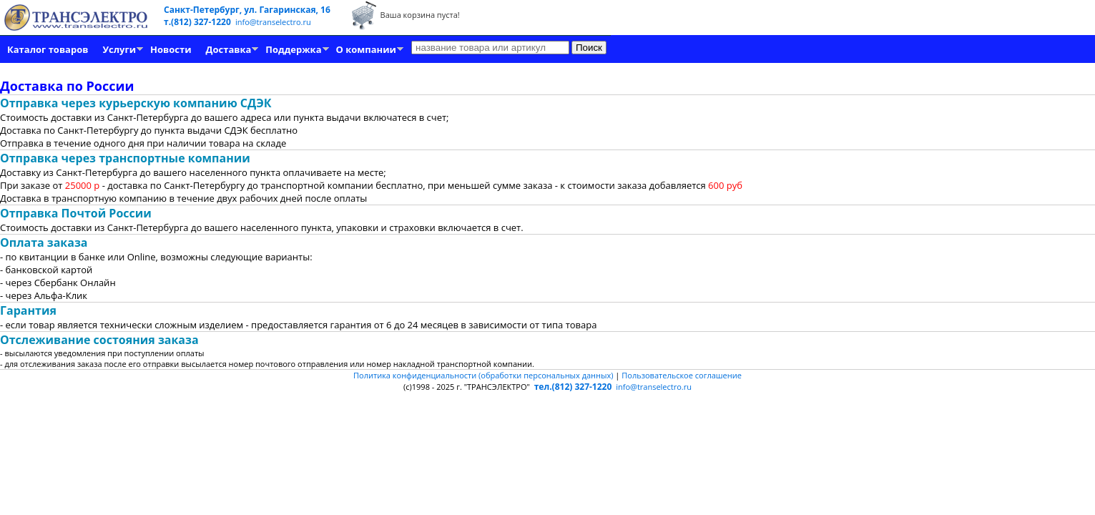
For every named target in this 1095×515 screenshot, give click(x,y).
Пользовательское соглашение (682, 375)
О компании (366, 49)
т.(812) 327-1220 (198, 22)
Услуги (119, 49)
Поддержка (293, 49)
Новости (170, 49)
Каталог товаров (47, 49)
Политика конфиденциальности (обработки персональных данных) (484, 375)
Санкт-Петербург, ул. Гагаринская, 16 (247, 10)
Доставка (229, 49)
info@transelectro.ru (273, 21)
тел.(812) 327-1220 (573, 387)
